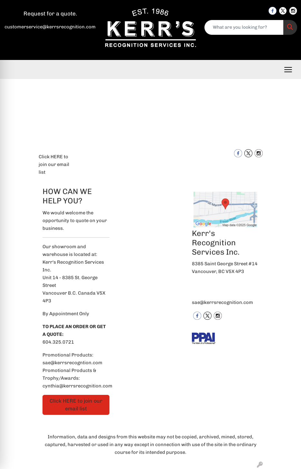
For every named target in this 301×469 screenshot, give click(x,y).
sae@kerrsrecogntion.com (72, 363)
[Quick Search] (244, 27)
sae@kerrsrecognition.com (222, 302)
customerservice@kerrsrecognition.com (50, 27)
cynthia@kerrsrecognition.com (77, 386)
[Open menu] (288, 69)
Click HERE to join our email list (54, 164)
